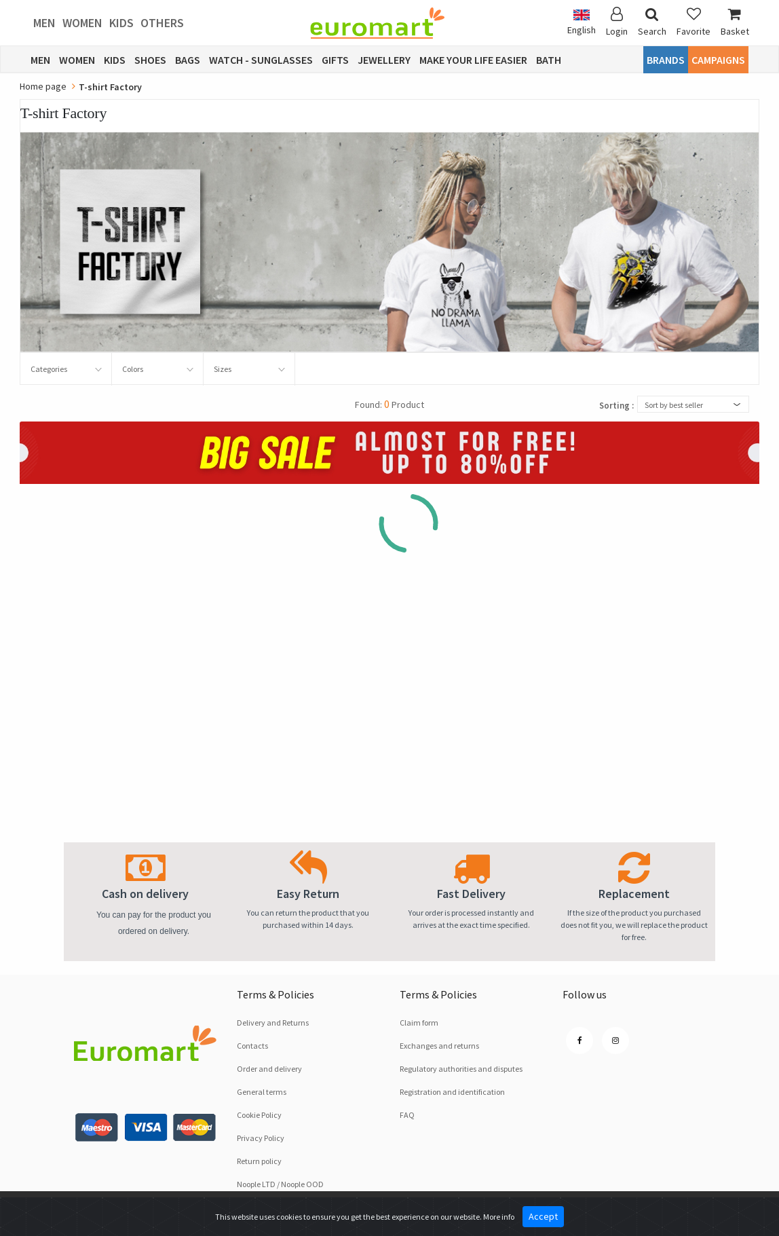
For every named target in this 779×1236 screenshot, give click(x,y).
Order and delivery (269, 1069)
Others (162, 23)
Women (82, 23)
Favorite (693, 22)
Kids (121, 23)
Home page (43, 86)
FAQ (407, 1115)
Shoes (150, 60)
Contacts (252, 1046)
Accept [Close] (543, 1216)
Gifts (335, 60)
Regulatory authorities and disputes (461, 1069)
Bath (548, 60)
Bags (187, 60)
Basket (735, 22)
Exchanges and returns (439, 1046)
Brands (666, 60)
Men (44, 23)
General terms (261, 1092)
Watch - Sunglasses (261, 60)
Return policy (259, 1161)
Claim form (419, 1022)
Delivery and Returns (273, 1022)
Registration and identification (452, 1092)
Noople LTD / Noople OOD (280, 1184)
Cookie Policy (259, 1115)
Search (652, 22)
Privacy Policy (260, 1138)
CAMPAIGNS (718, 60)
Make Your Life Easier (473, 60)
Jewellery (384, 60)
